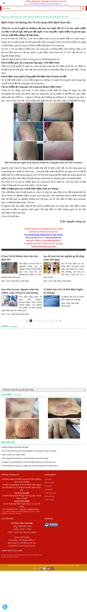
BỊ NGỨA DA (48, 486)
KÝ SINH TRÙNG (49, 500)
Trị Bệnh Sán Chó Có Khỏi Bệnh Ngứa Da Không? (63, 291)
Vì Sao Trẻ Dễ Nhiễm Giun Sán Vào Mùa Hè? (19, 258)
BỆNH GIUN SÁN (16, 17)
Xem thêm (13, 326)
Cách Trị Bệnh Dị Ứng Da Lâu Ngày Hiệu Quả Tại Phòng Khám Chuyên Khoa (30, 466)
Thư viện (6, 394)
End (60, 320)
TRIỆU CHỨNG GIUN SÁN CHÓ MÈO (15, 447)
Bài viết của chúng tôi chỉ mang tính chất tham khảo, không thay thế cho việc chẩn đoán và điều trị (21, 556)
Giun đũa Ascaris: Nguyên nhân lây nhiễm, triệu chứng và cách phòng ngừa (20, 291)
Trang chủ (5, 17)
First (27, 320)
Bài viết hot (8, 442)
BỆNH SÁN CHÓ (49, 483)
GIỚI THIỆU (48, 479)
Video (5, 326)
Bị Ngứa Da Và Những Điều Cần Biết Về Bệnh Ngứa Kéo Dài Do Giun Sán (29, 462)
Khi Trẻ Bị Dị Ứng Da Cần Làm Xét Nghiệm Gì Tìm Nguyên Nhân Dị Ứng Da (29, 451)
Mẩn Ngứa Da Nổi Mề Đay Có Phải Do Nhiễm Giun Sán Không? (25, 458)
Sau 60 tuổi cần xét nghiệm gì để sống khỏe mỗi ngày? (64, 258)
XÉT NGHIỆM (48, 489)
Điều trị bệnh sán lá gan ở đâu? (14, 455)
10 (56, 320)
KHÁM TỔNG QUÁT (50, 493)
